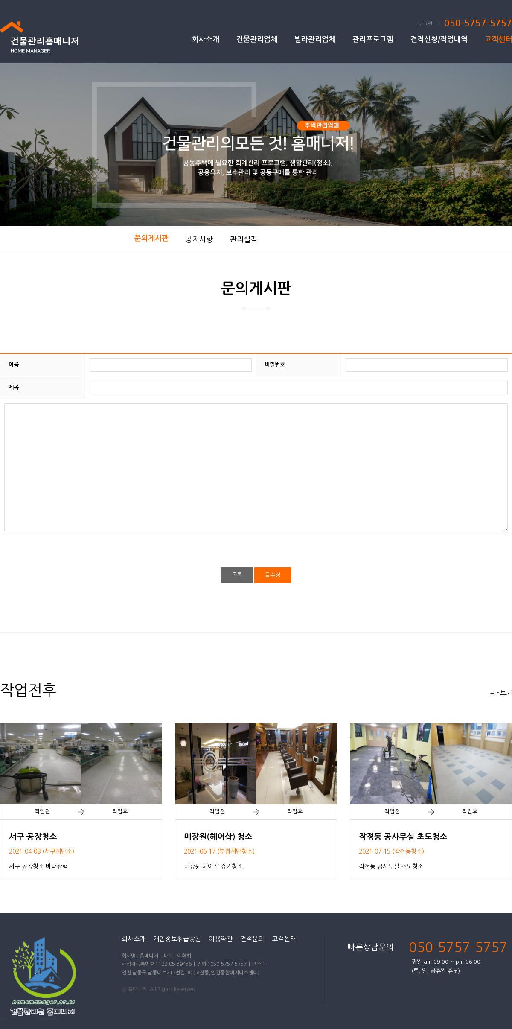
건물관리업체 (256, 39)
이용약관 (221, 939)
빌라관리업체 (314, 39)
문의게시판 (151, 238)
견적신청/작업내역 (439, 39)
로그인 (425, 23)
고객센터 (498, 39)
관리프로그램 (372, 39)
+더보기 (501, 693)
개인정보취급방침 (177, 939)
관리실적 (243, 239)
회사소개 (205, 39)
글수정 (272, 575)
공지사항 (199, 239)
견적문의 (252, 939)
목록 (237, 575)
